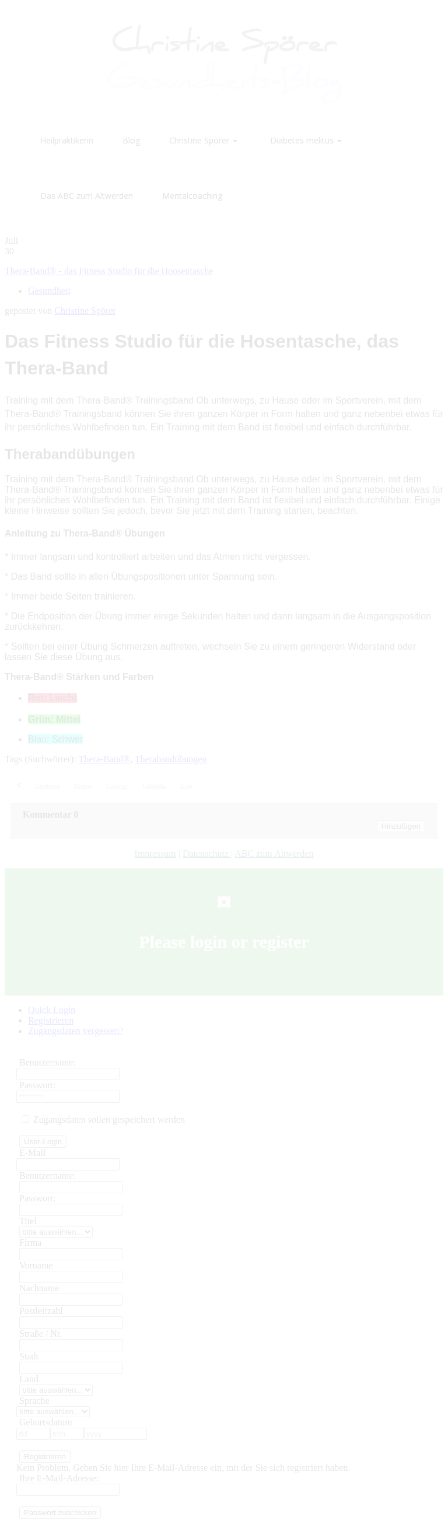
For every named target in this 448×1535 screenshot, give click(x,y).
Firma (30, 1242)
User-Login (43, 1141)
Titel (28, 1221)
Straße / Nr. (40, 1333)
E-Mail (32, 1153)
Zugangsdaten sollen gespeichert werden (103, 1119)
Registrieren (51, 1020)
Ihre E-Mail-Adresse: (59, 1478)
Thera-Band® (105, 759)
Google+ (117, 785)
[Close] (224, 902)
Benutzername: (47, 1062)
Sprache (34, 1401)
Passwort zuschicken (60, 1512)
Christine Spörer (85, 311)
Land (28, 1379)
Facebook (47, 785)
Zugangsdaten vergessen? (76, 1031)
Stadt (28, 1356)
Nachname (39, 1288)
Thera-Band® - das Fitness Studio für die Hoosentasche (109, 271)
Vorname (35, 1265)
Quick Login (51, 1010)
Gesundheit (49, 291)
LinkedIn (154, 785)
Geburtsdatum (45, 1422)
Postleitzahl (41, 1311)
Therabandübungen (171, 759)
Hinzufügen (401, 826)
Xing (186, 785)
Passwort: (37, 1085)
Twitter (83, 785)
